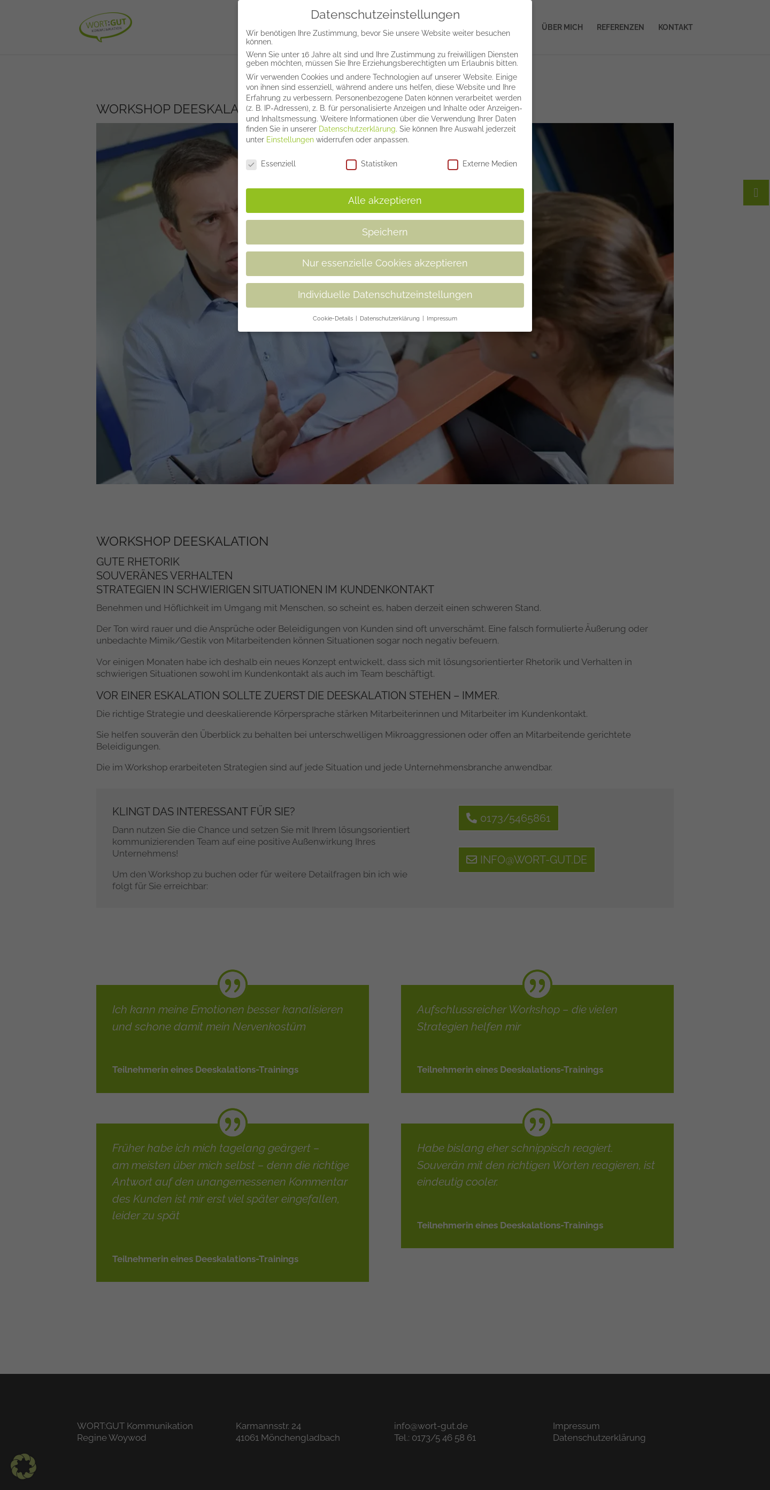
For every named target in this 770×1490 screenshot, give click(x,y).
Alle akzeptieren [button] (385, 193)
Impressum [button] (442, 312)
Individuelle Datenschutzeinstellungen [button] (385, 288)
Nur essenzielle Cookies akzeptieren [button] (385, 256)
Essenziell (271, 156)
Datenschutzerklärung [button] (390, 312)
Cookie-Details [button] (334, 312)
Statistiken (371, 156)
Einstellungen (290, 133)
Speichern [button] (385, 225)
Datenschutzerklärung (357, 122)
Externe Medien (482, 156)
